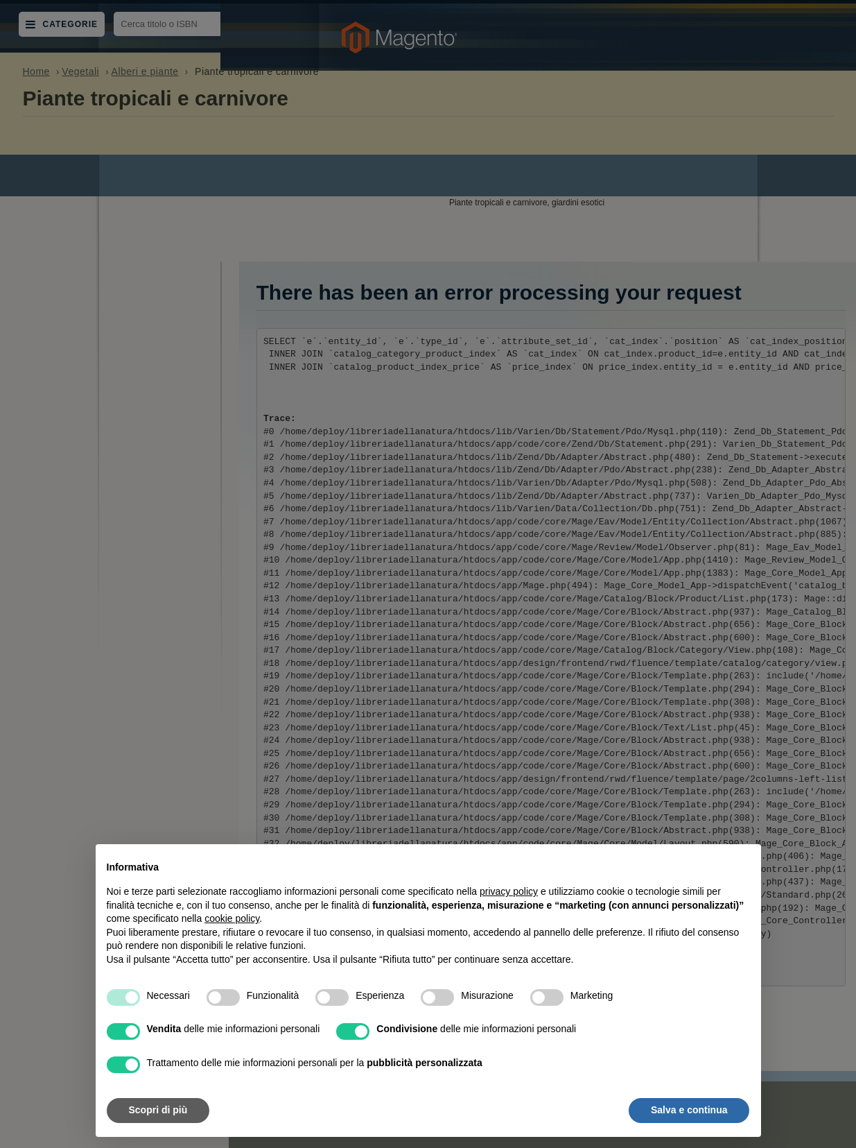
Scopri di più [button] (158, 1109)
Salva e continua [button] (689, 1109)
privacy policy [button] (509, 891)
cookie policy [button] (231, 918)
